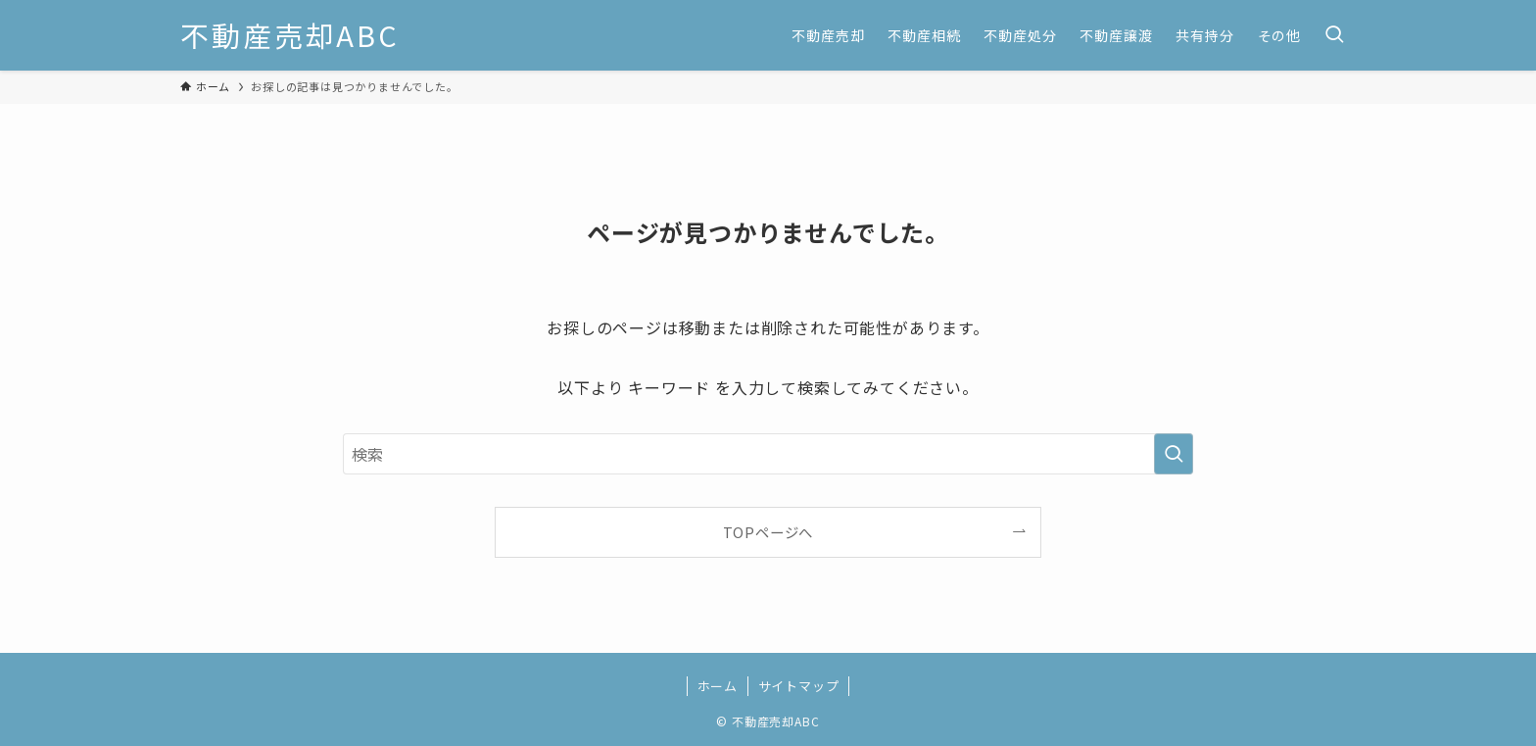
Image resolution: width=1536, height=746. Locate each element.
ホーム (717, 685)
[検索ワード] (768, 453)
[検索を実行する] (1173, 453)
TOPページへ (768, 532)
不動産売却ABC (290, 36)
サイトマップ (799, 685)
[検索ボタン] (1334, 35)
